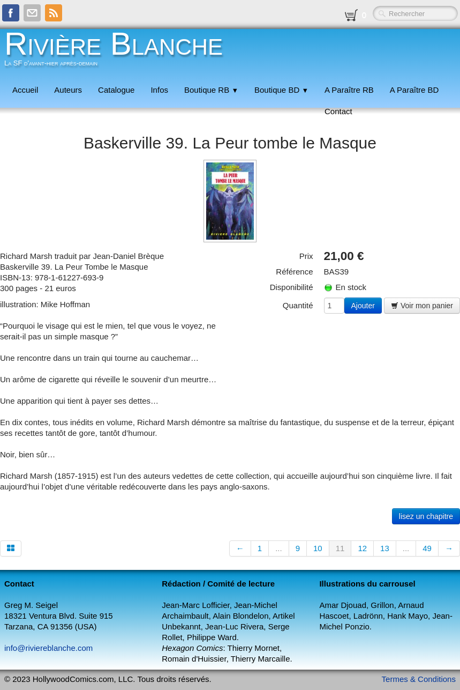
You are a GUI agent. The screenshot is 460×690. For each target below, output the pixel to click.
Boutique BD (281, 89)
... (278, 548)
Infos (159, 89)
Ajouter (363, 305)
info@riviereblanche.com (48, 647)
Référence (294, 271)
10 (317, 548)
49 (427, 548)
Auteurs (68, 89)
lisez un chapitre (426, 516)
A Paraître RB (349, 89)
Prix (306, 256)
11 (340, 548)
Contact (338, 111)
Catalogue (116, 89)
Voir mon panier (422, 305)
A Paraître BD (414, 89)
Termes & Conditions (419, 679)
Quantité (298, 305)
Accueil (25, 89)
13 (384, 548)
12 (362, 548)
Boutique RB (211, 89)
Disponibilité (291, 287)
